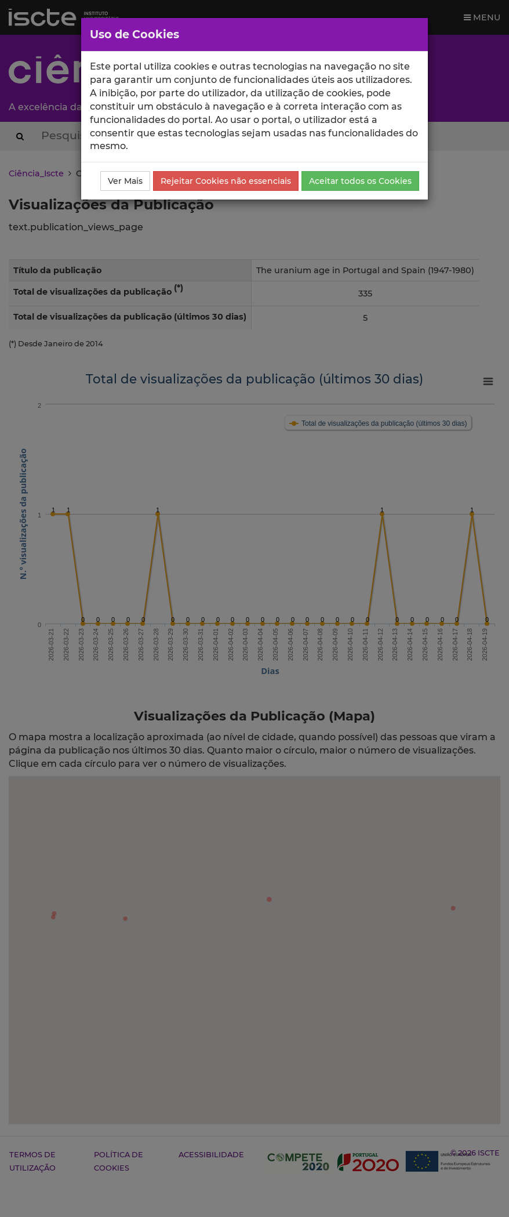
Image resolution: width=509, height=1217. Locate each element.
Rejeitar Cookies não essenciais (226, 181)
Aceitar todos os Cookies (360, 181)
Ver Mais (125, 181)
